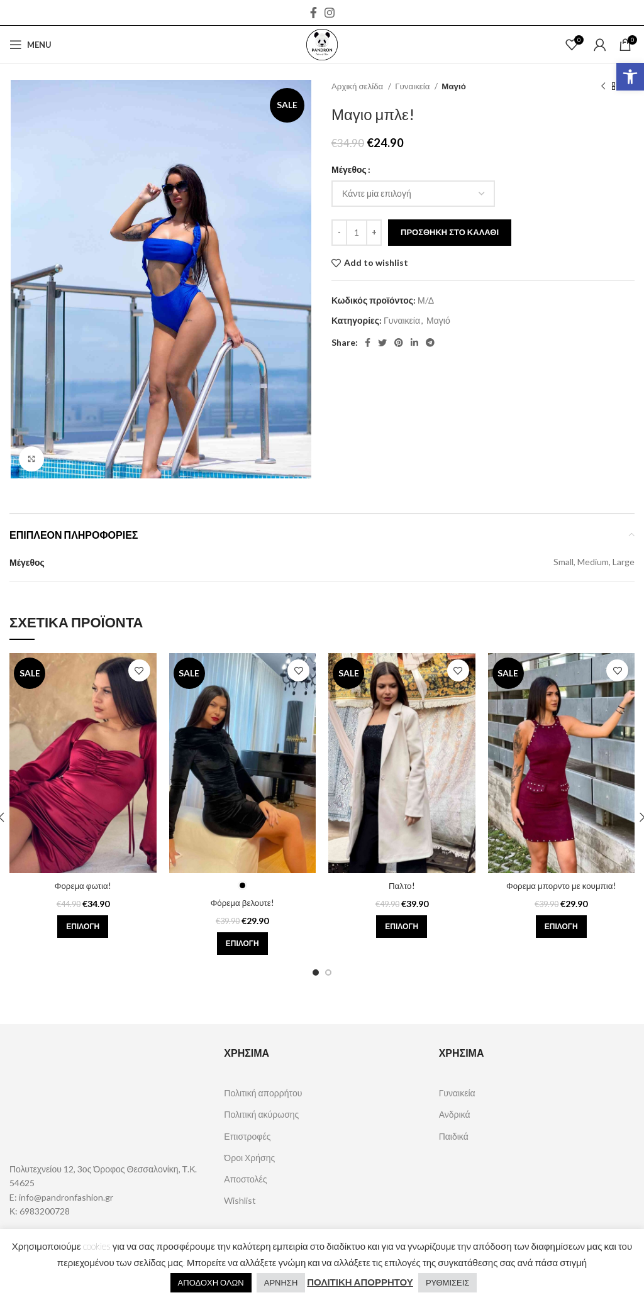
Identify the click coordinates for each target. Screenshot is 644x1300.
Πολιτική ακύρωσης (261, 1114)
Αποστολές (245, 1179)
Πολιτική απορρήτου (263, 1093)
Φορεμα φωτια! (83, 885)
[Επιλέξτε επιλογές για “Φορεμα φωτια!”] (82, 926)
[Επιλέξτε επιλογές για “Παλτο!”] (401, 926)
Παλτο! (401, 885)
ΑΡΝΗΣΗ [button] (281, 1282)
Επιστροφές (247, 1135)
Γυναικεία (413, 86)
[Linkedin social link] (414, 342)
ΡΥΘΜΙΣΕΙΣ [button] (448, 1282)
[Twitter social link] (382, 342)
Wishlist (240, 1200)
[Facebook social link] (313, 12)
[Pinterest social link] (399, 342)
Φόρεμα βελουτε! (242, 902)
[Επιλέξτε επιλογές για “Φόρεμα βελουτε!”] (242, 943)
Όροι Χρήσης (249, 1157)
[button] (630, 77)
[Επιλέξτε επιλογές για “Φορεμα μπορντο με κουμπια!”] (561, 926)
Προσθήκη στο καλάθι (450, 232)
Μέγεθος (349, 169)
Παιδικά (454, 1135)
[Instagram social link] (329, 12)
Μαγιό (453, 86)
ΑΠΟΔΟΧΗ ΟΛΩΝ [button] (211, 1282)
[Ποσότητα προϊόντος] (356, 232)
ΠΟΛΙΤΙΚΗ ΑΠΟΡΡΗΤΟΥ (360, 1281)
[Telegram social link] (430, 342)
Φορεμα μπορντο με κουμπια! (561, 885)
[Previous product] (603, 86)
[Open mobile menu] (30, 44)
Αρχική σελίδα (358, 86)
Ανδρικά (454, 1114)
